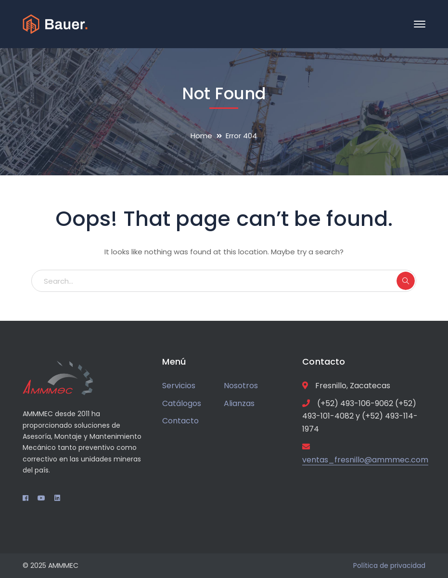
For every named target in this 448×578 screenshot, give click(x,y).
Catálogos (181, 403)
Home (201, 136)
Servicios (178, 385)
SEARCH (406, 281)
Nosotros (241, 385)
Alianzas (239, 403)
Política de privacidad (389, 565)
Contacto (180, 420)
